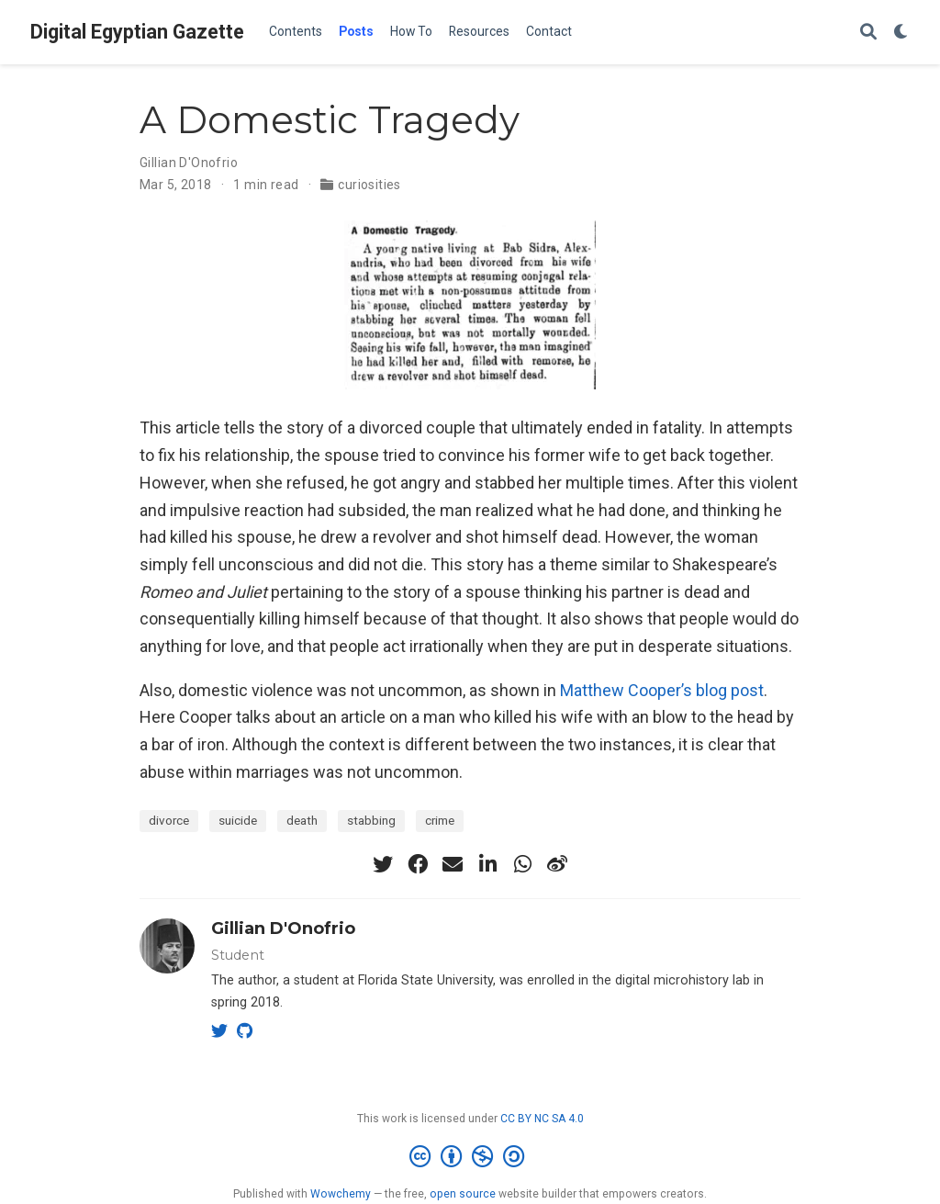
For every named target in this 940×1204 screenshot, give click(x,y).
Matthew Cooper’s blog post (662, 690)
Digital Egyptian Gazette (137, 31)
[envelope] (452, 864)
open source (463, 1193)
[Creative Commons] (470, 1157)
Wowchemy (340, 1193)
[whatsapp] (522, 864)
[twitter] (383, 864)
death (302, 820)
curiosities (369, 184)
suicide (237, 820)
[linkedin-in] (487, 864)
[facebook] (417, 864)
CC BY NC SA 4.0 (542, 1118)
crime (439, 820)
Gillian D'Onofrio (189, 162)
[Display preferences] (901, 32)
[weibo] (557, 864)
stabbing (371, 820)
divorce (169, 820)
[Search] (868, 32)
